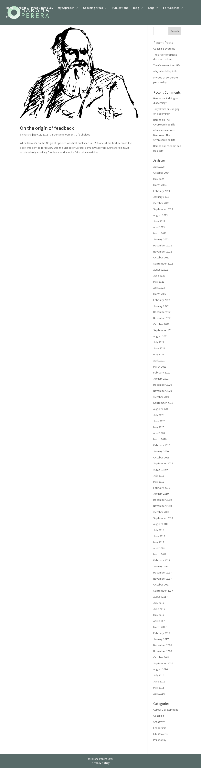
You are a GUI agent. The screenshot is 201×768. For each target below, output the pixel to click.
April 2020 (159, 433)
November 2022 (162, 251)
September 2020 (163, 403)
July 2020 (158, 415)
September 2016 (163, 663)
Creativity (159, 722)
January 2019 (161, 493)
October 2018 (161, 512)
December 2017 (162, 572)
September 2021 (163, 330)
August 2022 (160, 269)
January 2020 (161, 451)
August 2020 (160, 409)
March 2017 (159, 627)
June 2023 (159, 221)
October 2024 (161, 172)
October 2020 (161, 397)
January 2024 (161, 197)
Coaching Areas (93, 8)
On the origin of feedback (47, 128)
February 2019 (161, 488)
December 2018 (162, 500)
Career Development (62, 134)
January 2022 (161, 306)
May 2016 (158, 687)
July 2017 (158, 603)
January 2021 (161, 378)
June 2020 (159, 421)
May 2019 (158, 481)
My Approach (66, 8)
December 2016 (162, 645)
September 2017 (163, 590)
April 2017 (159, 621)
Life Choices (83, 134)
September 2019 (163, 463)
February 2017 (161, 633)
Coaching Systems (164, 48)
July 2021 (158, 342)
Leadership (159, 728)
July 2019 (158, 475)
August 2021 (160, 336)
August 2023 (160, 215)
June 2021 (159, 348)
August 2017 (160, 596)
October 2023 (161, 203)
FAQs (151, 8)
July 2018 (158, 530)
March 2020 (159, 439)
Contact (11, 17)
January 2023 (161, 239)
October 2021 (161, 324)
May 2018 (158, 542)
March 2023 (159, 233)
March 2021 (159, 366)
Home (10, 8)
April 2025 (159, 166)
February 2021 (161, 372)
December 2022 (162, 245)
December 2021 (162, 312)
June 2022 (159, 276)
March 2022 (159, 294)
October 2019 (161, 457)
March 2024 (159, 185)
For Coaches (171, 8)
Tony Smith (159, 109)
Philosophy (159, 740)
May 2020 (158, 427)
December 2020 (162, 384)
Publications (120, 8)
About (22, 8)
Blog (136, 8)
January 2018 (161, 566)
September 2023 (163, 209)
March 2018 (159, 554)
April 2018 (159, 548)
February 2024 (161, 191)
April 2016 (159, 693)
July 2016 (158, 675)
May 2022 (158, 281)
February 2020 (161, 445)
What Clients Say (42, 8)
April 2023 (159, 227)
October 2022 (161, 257)
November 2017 (162, 578)
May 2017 (158, 615)
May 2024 (158, 179)
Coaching (158, 715)
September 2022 (163, 263)
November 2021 (162, 318)
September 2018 (163, 518)
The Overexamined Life (166, 65)
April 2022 (159, 287)
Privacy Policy (101, 763)
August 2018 (160, 524)
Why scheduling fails (165, 71)
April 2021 (159, 360)
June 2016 (159, 681)
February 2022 (161, 300)
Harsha (28, 134)
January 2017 (161, 639)
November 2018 (162, 506)
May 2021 (158, 354)
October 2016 (161, 657)
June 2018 (159, 536)
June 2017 (159, 609)
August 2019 (160, 469)
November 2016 (162, 651)
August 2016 (160, 669)
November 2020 (162, 391)
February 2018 (161, 560)
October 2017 (161, 584)
